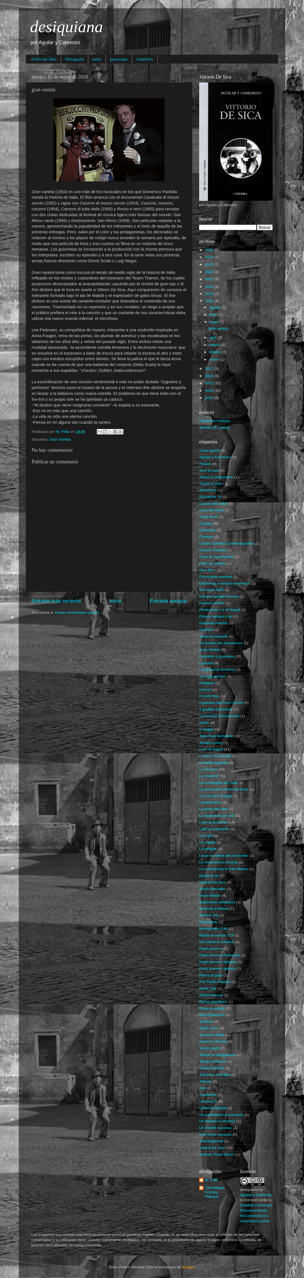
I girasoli (206, 663)
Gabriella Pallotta (213, 623)
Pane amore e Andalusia (219, 955)
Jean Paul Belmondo (216, 736)
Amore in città (210, 483)
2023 (209, 264)
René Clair (208, 988)
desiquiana (66, 26)
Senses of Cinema (214, 427)
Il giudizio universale (216, 709)
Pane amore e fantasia (218, 962)
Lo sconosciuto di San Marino (223, 869)
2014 (209, 390)
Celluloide (207, 530)
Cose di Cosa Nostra (216, 557)
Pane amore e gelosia (217, 968)
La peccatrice (210, 802)
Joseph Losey (210, 743)
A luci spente (210, 450)
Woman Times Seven (217, 1154)
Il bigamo (206, 683)
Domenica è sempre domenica (224, 583)
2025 (209, 250)
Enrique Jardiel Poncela (219, 596)
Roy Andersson (212, 1015)
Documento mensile (215, 577)
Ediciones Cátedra (214, 421)
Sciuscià (206, 1021)
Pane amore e (211, 948)
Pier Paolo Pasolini (214, 982)
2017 (209, 369)
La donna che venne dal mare (224, 789)
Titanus (205, 1081)
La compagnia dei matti (218, 783)
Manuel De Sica (212, 882)
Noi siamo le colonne (216, 942)
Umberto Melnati (213, 1108)
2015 (209, 383)
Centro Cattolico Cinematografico (226, 543)
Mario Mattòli (210, 895)
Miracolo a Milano (214, 908)
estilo (97, 59)
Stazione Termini (213, 1041)
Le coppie (207, 842)
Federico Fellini (212, 603)
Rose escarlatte (212, 1008)
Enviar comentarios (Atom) (77, 612)
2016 (209, 376)
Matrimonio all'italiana (217, 902)
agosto (215, 307)
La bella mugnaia (213, 763)
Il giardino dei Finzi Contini (221, 703)
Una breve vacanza (215, 1134)
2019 (209, 294)
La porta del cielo (213, 809)
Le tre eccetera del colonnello (223, 855)
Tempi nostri (209, 1048)
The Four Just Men (214, 1075)
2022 (209, 272)
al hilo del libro (44, 59)
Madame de (209, 875)
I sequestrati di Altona (217, 670)
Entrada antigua (168, 601)
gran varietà (218, 328)
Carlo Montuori (211, 510)
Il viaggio (206, 729)
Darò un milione (212, 563)
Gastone (206, 630)
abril (213, 337)
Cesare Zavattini (212, 550)
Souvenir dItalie (212, 1035)
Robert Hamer (211, 995)
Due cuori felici (211, 590)
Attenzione (208, 490)
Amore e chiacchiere (216, 477)
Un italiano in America (217, 1121)
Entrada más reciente (56, 601)
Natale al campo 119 (216, 935)
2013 (209, 398)
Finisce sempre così (215, 616)
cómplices (144, 59)
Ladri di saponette (214, 829)
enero (214, 359)
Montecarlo (208, 922)
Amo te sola (209, 470)
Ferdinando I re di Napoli (219, 610)
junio (213, 314)
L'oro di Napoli (211, 749)
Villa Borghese (211, 1141)
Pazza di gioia (210, 975)
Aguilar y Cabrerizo (215, 457)
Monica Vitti (209, 915)
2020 (209, 286)
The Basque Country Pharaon (215, 1192)
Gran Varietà (59, 439)
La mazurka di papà (215, 796)
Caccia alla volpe (213, 503)
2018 (209, 301)
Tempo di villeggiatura (217, 1055)
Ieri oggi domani (212, 676)
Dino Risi (206, 570)
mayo (214, 322)
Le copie (206, 836)
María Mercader (212, 889)
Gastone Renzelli (213, 636)
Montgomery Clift (213, 928)
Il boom (205, 690)
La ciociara (208, 769)
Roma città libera (213, 1002)
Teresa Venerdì (211, 1068)
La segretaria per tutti (217, 816)
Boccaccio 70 (210, 497)
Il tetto (204, 723)
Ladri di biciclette (213, 822)
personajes (119, 59)
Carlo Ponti (208, 517)
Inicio (115, 601)
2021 (209, 279)
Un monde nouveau (215, 1128)
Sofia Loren (208, 1028)
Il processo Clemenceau (219, 716)
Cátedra (205, 523)
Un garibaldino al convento (221, 1115)
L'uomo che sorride (215, 756)
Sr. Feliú (212, 1180)
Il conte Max (209, 696)
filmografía (74, 59)
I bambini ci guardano (217, 656)
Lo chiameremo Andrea (218, 862)
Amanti (205, 464)
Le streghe (208, 849)
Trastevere (208, 1095)
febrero (215, 352)
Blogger (188, 1267)
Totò (202, 1088)
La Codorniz (209, 776)
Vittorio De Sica (212, 1148)
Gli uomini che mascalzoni (221, 643)
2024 (209, 257)
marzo (215, 345)
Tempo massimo (212, 1061)
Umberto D (208, 1101)
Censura (206, 537)
